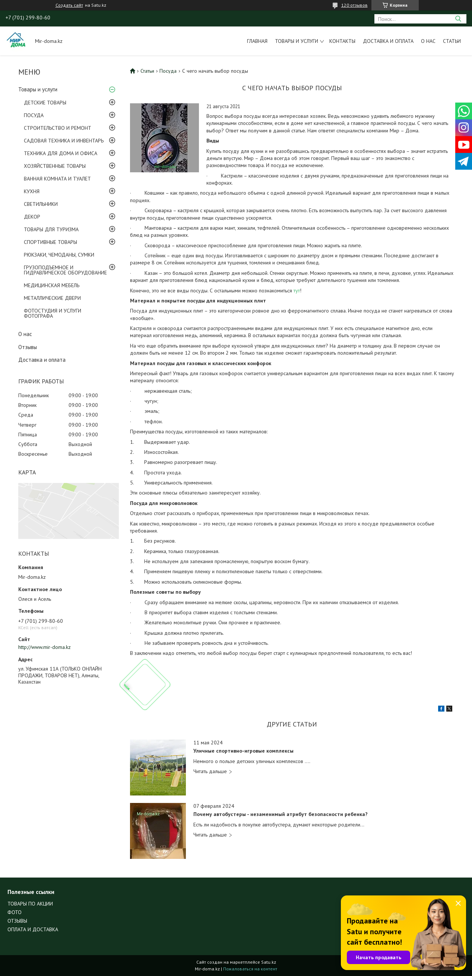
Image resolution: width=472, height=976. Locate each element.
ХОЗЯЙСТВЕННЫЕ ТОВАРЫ (55, 166)
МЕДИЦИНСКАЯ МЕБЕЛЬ (51, 285)
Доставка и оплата (388, 41)
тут (297, 290)
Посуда (168, 70)
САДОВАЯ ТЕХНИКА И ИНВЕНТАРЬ (64, 140)
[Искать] (458, 18)
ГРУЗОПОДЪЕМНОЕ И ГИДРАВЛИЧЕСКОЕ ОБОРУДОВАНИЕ (65, 270)
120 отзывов (354, 5)
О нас (428, 41)
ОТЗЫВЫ (17, 920)
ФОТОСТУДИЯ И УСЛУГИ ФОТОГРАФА (52, 313)
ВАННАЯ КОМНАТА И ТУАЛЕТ (57, 178)
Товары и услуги (296, 41)
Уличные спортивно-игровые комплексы (243, 751)
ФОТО (14, 912)
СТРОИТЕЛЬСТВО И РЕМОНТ (57, 128)
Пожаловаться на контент (250, 969)
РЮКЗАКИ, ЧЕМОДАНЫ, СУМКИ (59, 254)
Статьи (452, 41)
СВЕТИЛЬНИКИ (41, 204)
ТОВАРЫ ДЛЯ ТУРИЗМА (51, 229)
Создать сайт (69, 5)
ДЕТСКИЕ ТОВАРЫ (45, 102)
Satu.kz (268, 962)
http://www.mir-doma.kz (44, 647)
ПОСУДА (34, 115)
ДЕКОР (32, 216)
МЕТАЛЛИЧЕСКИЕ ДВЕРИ (52, 298)
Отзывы (27, 347)
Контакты (342, 41)
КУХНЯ (31, 191)
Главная (257, 41)
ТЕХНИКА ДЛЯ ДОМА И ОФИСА (60, 153)
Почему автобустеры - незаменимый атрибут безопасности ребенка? (280, 814)
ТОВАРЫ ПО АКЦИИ (30, 903)
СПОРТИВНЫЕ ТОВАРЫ (50, 242)
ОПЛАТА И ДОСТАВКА (32, 929)
